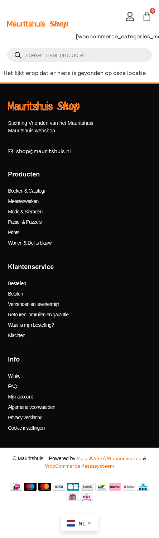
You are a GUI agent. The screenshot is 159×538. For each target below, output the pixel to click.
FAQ (12, 386)
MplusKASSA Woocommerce (109, 458)
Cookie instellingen (26, 428)
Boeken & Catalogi (26, 191)
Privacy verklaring (25, 417)
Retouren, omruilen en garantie (38, 314)
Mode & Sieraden (25, 211)
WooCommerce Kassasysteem (79, 466)
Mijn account (20, 397)
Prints (13, 232)
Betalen (15, 294)
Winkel (14, 376)
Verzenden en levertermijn (33, 304)
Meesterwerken (23, 201)
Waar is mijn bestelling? (31, 325)
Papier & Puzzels (25, 222)
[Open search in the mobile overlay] (79, 54)
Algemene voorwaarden (31, 407)
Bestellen (17, 283)
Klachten (16, 335)
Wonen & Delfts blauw (29, 243)
